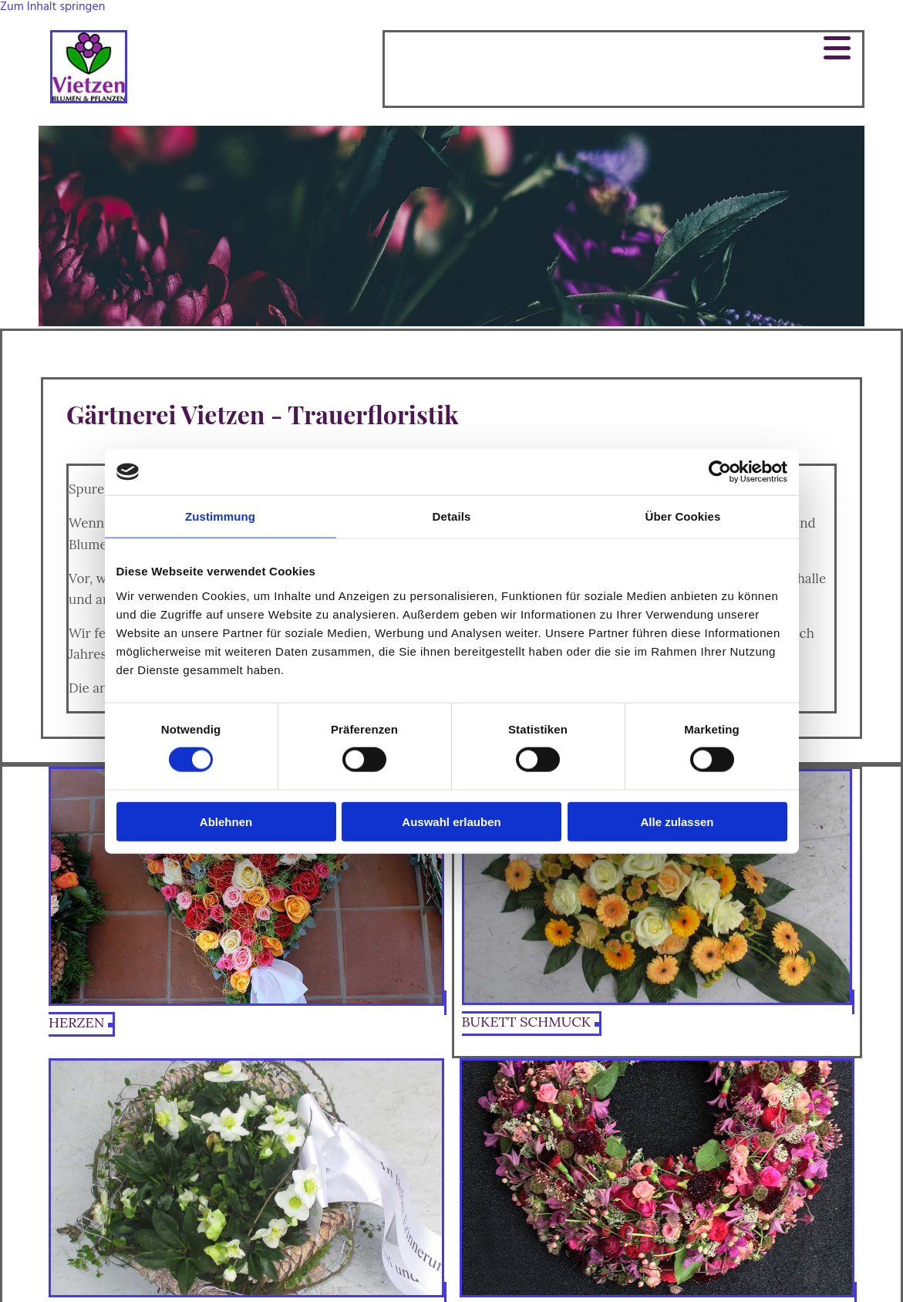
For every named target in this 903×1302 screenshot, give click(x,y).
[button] (623, 48)
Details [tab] (452, 516)
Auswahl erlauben (451, 821)
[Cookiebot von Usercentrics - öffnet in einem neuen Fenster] (719, 472)
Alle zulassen (676, 821)
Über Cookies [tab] (683, 516)
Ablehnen (226, 821)
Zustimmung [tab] (220, 516)
